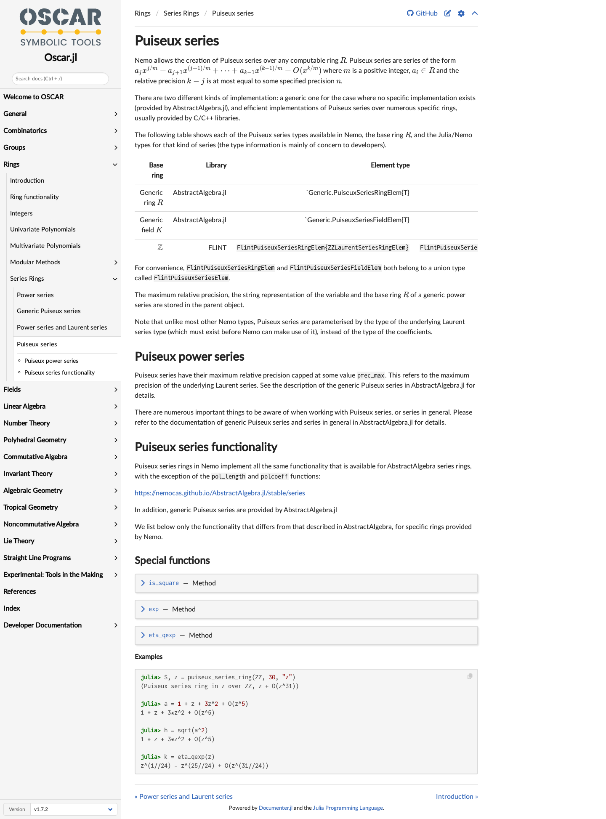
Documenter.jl (275, 808)
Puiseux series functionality (206, 447)
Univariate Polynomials (43, 229)
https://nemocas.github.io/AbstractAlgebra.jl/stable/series (220, 493)
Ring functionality (34, 197)
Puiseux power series (189, 357)
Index (11, 608)
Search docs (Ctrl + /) (39, 78)
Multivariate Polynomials (45, 246)
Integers (21, 213)
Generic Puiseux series (49, 311)
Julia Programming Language (348, 808)
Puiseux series (37, 344)
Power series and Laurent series (62, 327)
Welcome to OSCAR (33, 97)
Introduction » (457, 796)
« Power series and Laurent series (184, 796)
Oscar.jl (60, 58)
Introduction (27, 181)
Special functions (172, 561)
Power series (35, 295)
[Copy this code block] (470, 676)
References (19, 591)
